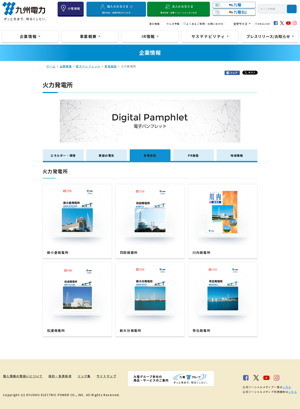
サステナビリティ (208, 36)
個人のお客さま (116, 9)
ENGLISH (264, 23)
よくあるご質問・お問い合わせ (204, 23)
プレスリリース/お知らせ (268, 36)
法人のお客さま (178, 9)
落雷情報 (154, 23)
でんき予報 (173, 23)
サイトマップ (106, 376)
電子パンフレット (88, 66)
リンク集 (84, 376)
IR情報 (148, 36)
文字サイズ (240, 24)
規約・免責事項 (60, 376)
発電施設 (111, 66)
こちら (287, 387)
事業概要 (88, 36)
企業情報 (28, 36)
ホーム (51, 66)
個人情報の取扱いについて (23, 376)
